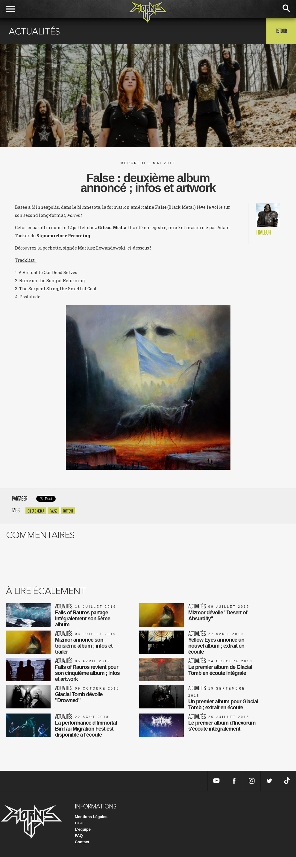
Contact (82, 842)
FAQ (79, 835)
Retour (281, 30)
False (53, 510)
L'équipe (83, 829)
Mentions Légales (91, 816)
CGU (79, 823)
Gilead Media (36, 510)
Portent (68, 510)
